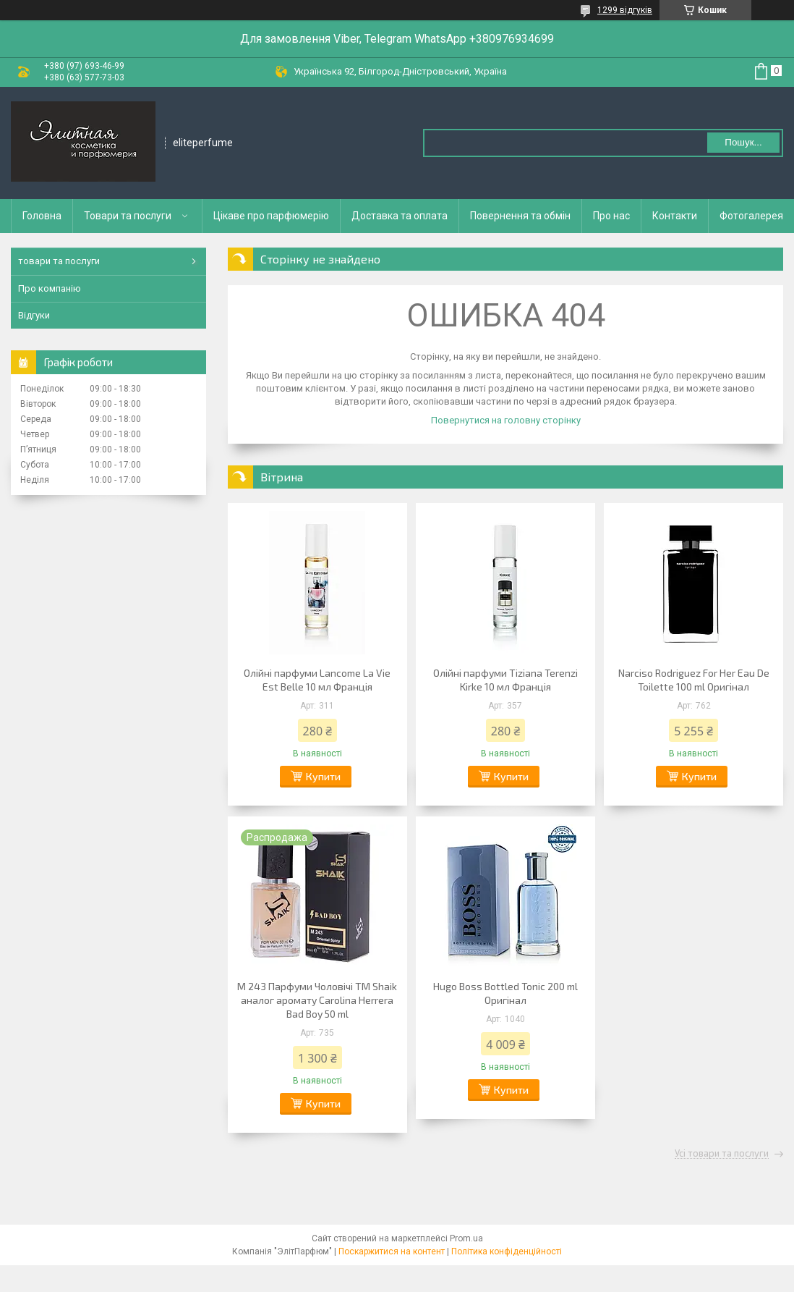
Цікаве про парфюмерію (271, 215)
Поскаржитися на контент (391, 1251)
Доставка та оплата (399, 215)
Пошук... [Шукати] (743, 142)
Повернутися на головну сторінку (506, 420)
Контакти (674, 215)
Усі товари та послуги (722, 1154)
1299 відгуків (624, 10)
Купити (323, 776)
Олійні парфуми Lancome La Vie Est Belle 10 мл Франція (317, 680)
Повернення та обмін (520, 215)
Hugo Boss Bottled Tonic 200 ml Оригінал (505, 993)
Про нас (611, 215)
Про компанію (49, 288)
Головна (41, 215)
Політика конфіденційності (506, 1251)
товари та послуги (59, 261)
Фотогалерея (751, 215)
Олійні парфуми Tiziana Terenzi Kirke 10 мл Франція (505, 680)
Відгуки (34, 315)
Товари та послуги (127, 215)
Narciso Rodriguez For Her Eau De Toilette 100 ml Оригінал (693, 680)
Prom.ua (466, 1238)
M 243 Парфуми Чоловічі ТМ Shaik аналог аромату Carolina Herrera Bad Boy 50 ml (317, 1000)
